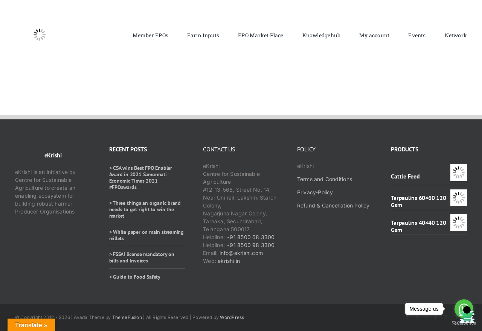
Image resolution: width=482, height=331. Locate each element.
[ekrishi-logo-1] (39, 12)
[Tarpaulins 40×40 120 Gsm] (458, 218)
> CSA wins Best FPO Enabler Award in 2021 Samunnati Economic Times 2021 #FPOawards (140, 177)
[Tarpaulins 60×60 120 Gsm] (458, 193)
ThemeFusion (127, 317)
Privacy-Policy (315, 192)
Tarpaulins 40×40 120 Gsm (418, 226)
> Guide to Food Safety (134, 276)
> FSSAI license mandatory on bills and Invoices (141, 257)
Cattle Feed (405, 176)
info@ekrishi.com (241, 253)
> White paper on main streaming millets (146, 235)
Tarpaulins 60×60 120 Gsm (418, 201)
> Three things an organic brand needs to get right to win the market (145, 209)
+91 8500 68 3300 (250, 237)
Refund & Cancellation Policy (333, 205)
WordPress (232, 317)
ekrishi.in (229, 261)
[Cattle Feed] (458, 168)
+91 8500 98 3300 (250, 245)
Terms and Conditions (324, 179)
